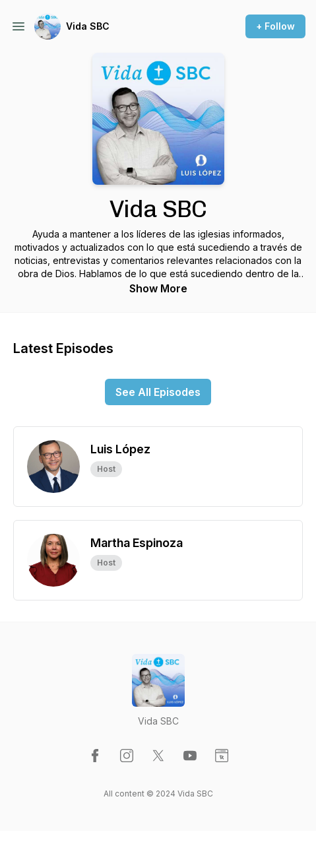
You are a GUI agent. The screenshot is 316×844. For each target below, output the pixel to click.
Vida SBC (88, 26)
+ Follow (275, 26)
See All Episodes (158, 392)
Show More (158, 288)
